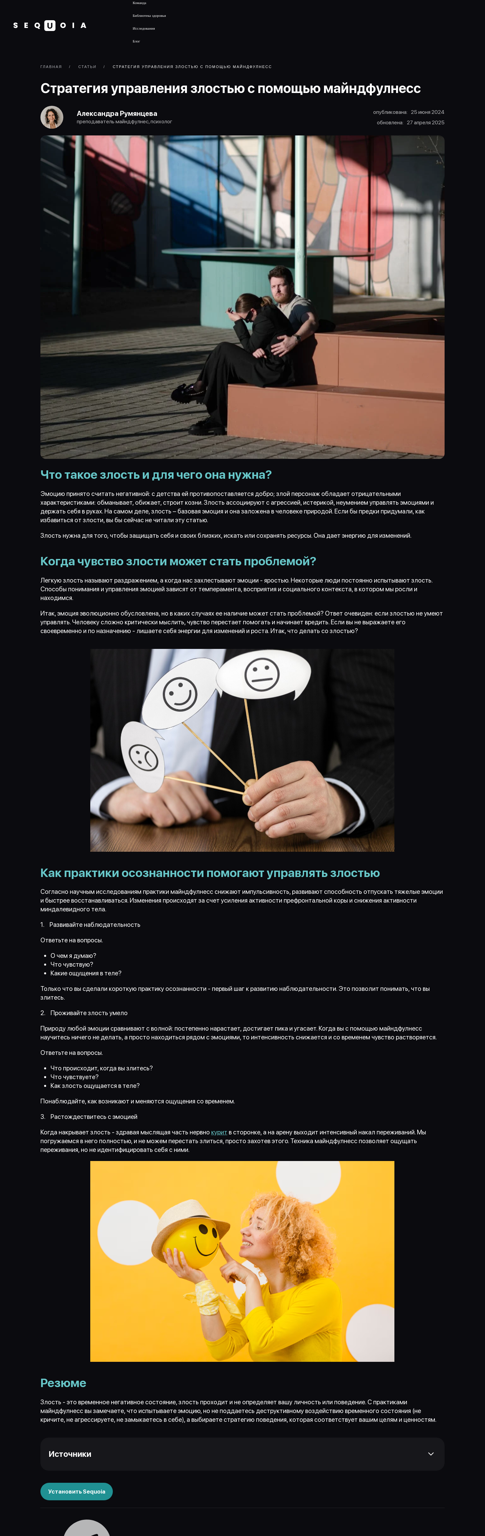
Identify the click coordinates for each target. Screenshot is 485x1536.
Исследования (144, 28)
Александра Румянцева (120, 114)
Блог (136, 41)
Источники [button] (69, 1455)
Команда (139, 2)
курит (219, 1133)
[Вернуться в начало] (49, 25)
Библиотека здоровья (149, 15)
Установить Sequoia (77, 1492)
